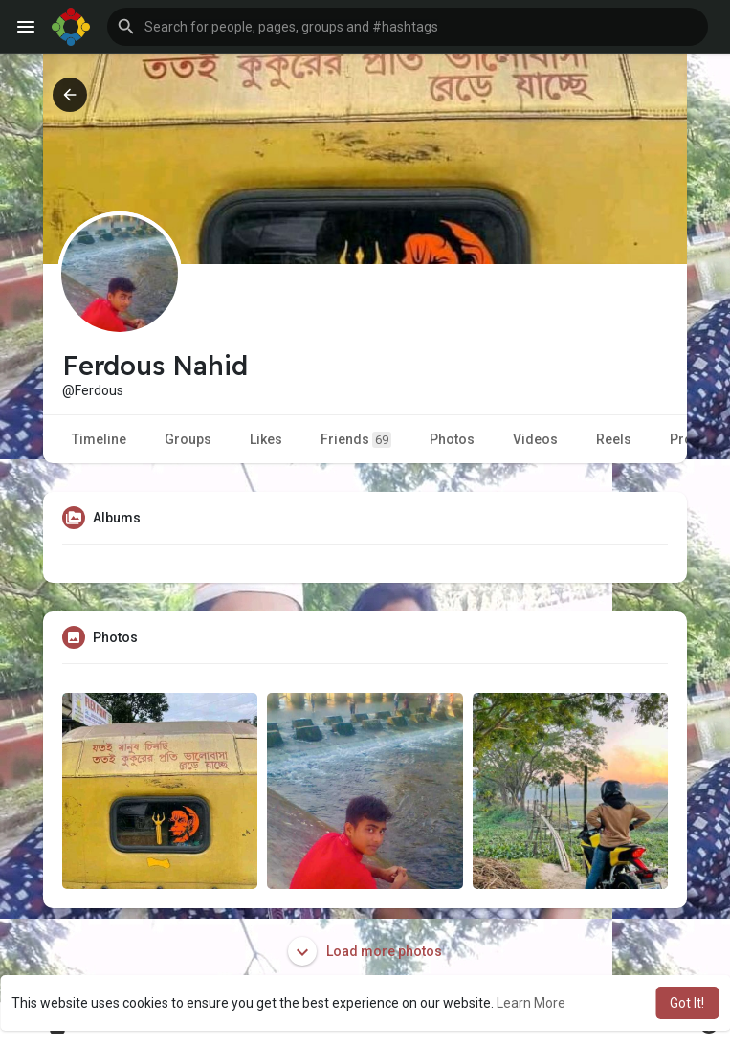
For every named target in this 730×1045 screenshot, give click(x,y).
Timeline (99, 439)
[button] (407, 27)
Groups (188, 439)
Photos (452, 439)
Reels (613, 439)
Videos (535, 439)
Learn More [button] (531, 1003)
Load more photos (365, 951)
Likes (266, 439)
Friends (356, 440)
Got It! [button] (687, 1003)
